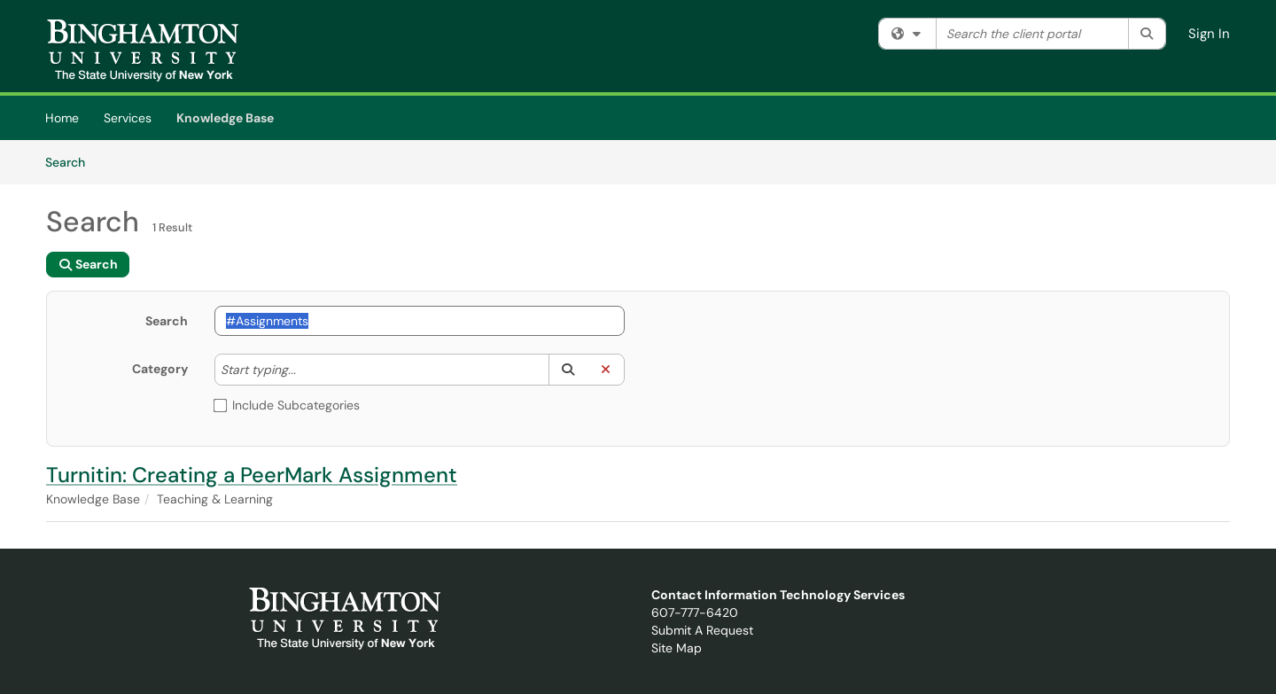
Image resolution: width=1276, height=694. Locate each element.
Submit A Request (702, 630)
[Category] (305, 369)
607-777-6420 (694, 612)
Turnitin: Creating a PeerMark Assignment (251, 474)
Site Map (676, 648)
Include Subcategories (287, 405)
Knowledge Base (225, 118)
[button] (568, 370)
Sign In (1209, 34)
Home (62, 118)
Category (160, 369)
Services (128, 118)
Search (71, 161)
